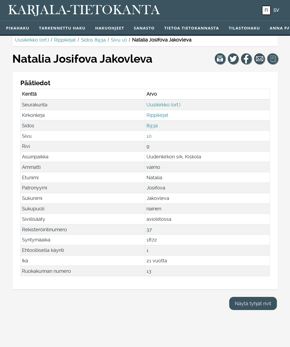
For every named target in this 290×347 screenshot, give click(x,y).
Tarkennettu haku (62, 28)
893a (152, 125)
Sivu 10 (119, 40)
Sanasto (144, 28)
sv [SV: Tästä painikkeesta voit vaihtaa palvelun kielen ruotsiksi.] (276, 10)
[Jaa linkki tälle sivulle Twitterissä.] (233, 58)
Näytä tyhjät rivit (253, 303)
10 (149, 136)
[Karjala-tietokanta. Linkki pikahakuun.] (84, 10)
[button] (220, 58)
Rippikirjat (65, 40)
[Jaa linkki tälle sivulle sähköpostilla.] (259, 58)
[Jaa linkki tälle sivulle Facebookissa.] (246, 58)
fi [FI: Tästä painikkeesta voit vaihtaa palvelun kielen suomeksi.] (266, 10)
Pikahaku (17, 28)
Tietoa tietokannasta (191, 28)
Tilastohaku (244, 28)
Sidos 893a (93, 40)
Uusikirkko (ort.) (32, 40)
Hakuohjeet (109, 28)
